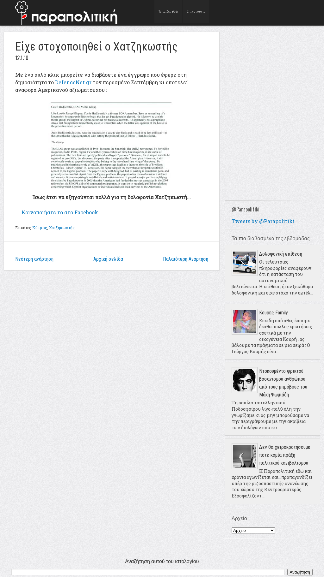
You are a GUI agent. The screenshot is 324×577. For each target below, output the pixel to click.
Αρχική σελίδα (108, 259)
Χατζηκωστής (62, 227)
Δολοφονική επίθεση (280, 254)
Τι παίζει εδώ (168, 12)
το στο (60, 212)
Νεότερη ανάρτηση (34, 259)
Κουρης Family (273, 313)
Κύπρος (39, 227)
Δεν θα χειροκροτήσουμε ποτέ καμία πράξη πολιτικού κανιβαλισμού (284, 455)
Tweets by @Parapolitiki (263, 221)
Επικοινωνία (196, 12)
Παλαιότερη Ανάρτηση (185, 259)
